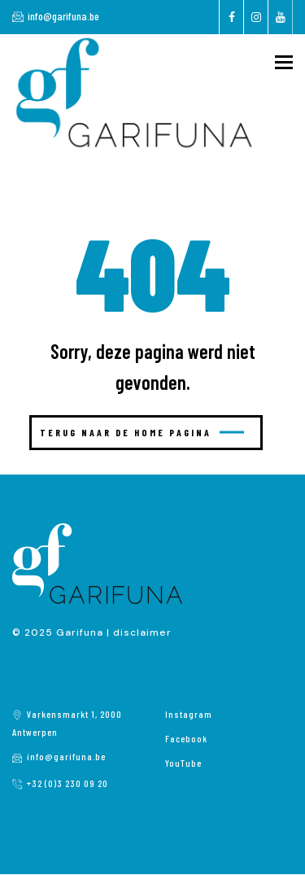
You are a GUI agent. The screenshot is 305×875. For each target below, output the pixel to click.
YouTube (183, 762)
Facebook (186, 738)
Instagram (188, 714)
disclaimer (142, 632)
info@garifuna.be (63, 16)
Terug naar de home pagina (142, 432)
